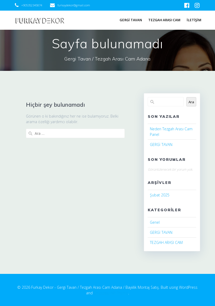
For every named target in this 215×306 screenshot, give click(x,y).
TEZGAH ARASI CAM (164, 20)
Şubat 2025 (159, 194)
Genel (155, 222)
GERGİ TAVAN (131, 20)
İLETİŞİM (194, 20)
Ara (191, 102)
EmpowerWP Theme (111, 292)
